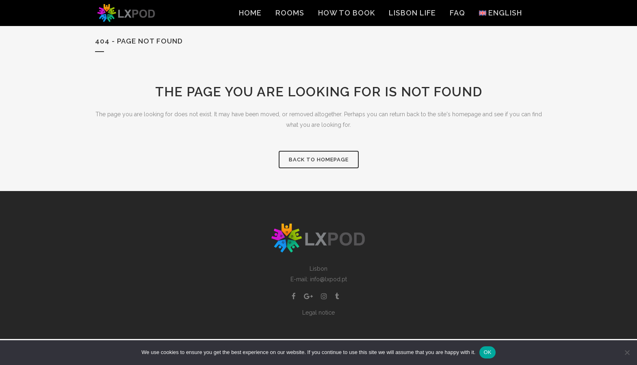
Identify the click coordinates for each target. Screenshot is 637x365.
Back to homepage (319, 159)
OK (487, 352)
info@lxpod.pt (328, 279)
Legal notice (318, 312)
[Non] (627, 352)
